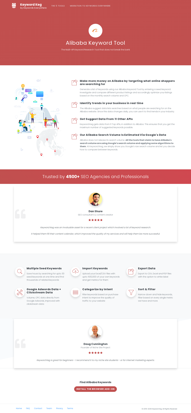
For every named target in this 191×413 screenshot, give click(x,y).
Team (49, 408)
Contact (38, 408)
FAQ (28, 408)
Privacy (59, 408)
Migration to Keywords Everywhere (90, 5)
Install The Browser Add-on (95, 389)
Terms (70, 408)
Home (19, 408)
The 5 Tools (58, 5)
